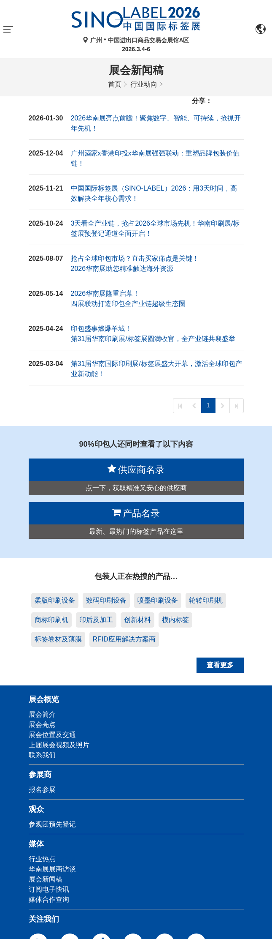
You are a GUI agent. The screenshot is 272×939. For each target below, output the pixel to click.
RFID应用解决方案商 (124, 639)
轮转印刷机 (206, 600)
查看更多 (220, 665)
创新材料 (137, 619)
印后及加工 (96, 619)
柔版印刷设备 (55, 600)
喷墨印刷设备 (157, 600)
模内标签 (175, 619)
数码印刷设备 (106, 600)
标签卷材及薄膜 (58, 639)
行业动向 (143, 84)
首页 (114, 84)
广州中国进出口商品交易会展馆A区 (136, 40)
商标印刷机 (51, 619)
